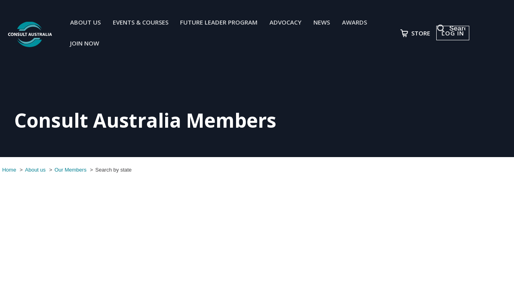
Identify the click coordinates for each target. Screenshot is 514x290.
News (326, 23)
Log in (461, 34)
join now (89, 45)
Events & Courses (145, 23)
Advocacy (290, 23)
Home (7, 170)
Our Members (68, 170)
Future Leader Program (223, 23)
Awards (359, 23)
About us (90, 23)
